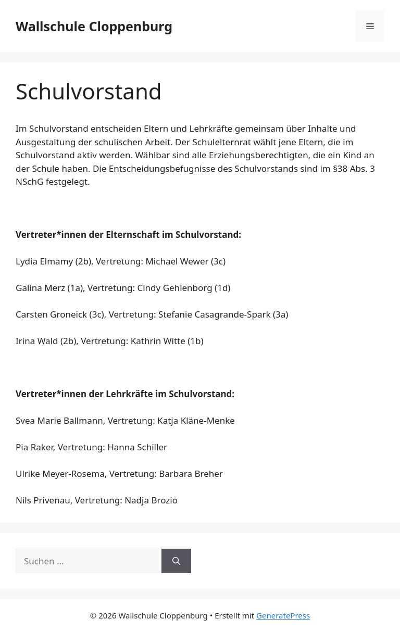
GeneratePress (283, 615)
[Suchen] (176, 561)
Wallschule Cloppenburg (94, 26)
